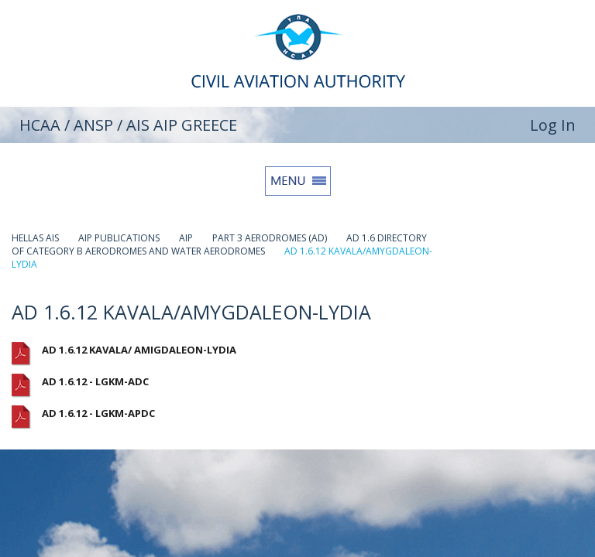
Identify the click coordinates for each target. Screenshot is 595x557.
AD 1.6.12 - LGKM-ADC (95, 381)
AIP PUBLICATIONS (119, 237)
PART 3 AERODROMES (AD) (269, 237)
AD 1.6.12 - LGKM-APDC (98, 413)
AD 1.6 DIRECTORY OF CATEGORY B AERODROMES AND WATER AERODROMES (219, 244)
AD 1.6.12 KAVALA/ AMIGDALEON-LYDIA (139, 350)
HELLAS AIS (35, 237)
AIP (186, 237)
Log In (553, 124)
